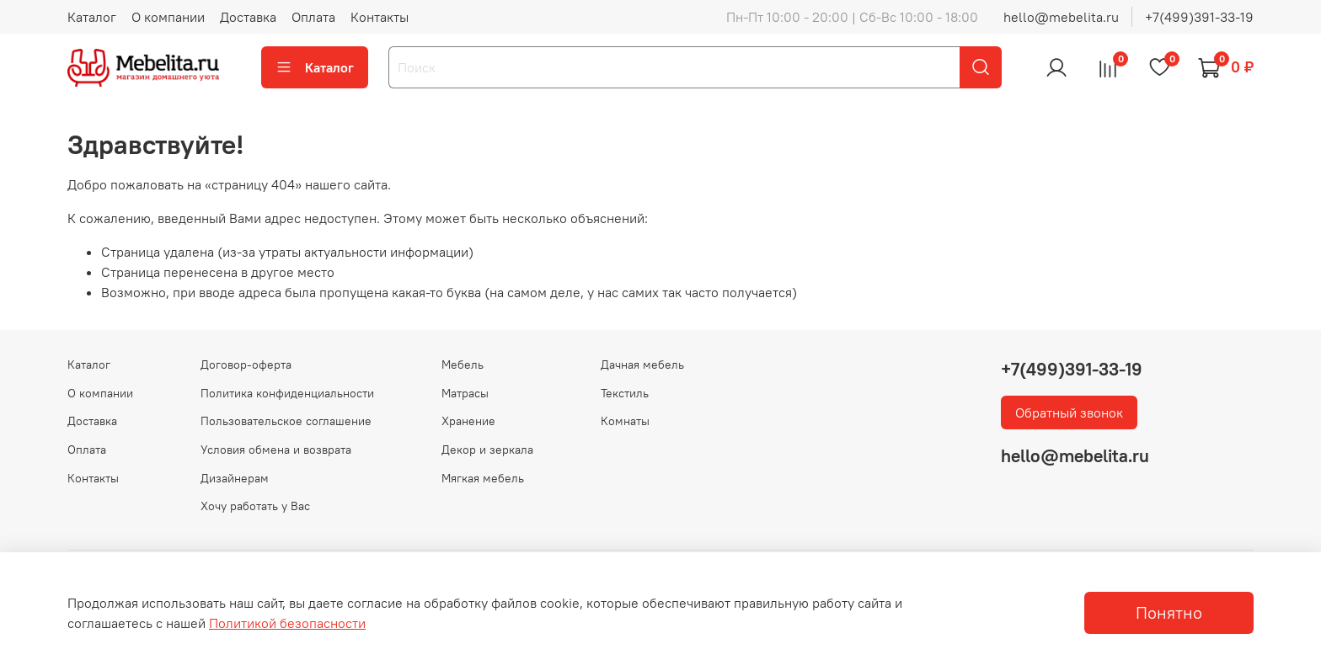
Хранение (468, 420)
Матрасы (465, 393)
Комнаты (625, 420)
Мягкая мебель (482, 478)
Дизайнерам (235, 478)
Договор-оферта (246, 364)
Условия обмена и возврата (276, 449)
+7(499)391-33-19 (1199, 16)
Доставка (248, 16)
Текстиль (625, 393)
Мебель (462, 364)
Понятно (1169, 612)
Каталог (91, 16)
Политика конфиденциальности (287, 393)
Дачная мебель (642, 364)
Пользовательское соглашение (286, 420)
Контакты (379, 16)
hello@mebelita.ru (1061, 16)
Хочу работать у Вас (255, 506)
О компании (168, 16)
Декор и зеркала (487, 449)
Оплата (313, 16)
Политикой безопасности (287, 623)
